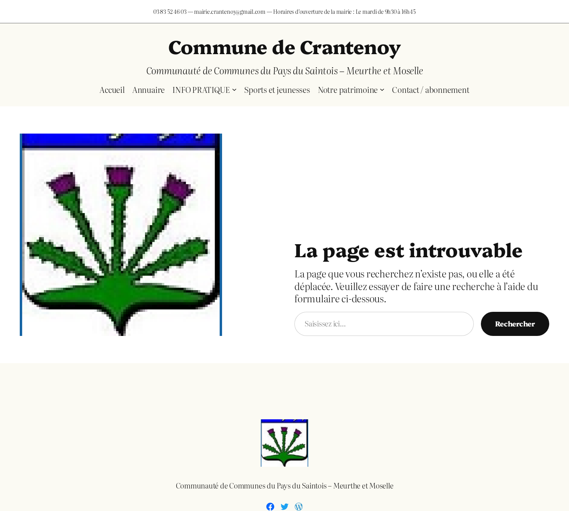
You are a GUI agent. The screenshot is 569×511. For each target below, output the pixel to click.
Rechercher (515, 323)
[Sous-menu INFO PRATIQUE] (234, 89)
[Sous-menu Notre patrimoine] (382, 89)
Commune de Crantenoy (284, 46)
